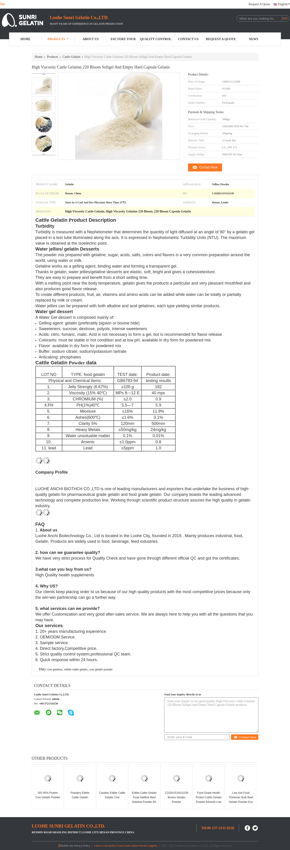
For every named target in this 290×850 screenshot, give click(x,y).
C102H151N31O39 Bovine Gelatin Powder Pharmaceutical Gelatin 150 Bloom (176, 802)
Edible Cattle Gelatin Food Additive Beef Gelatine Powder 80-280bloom (144, 799)
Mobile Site (65, 845)
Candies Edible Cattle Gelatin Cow (112, 795)
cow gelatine (54, 669)
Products (58, 39)
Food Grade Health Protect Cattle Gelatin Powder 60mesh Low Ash (209, 799)
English (284, 4)
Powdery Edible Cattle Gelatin (79, 795)
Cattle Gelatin (71, 56)
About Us (90, 39)
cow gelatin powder (101, 669)
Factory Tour (123, 39)
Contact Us (188, 39)
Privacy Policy (82, 845)
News (253, 39)
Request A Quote (259, 4)
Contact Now (208, 167)
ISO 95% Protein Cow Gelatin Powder (47, 795)
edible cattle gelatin (75, 669)
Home (25, 39)
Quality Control (156, 39)
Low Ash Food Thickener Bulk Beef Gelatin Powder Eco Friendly (241, 799)
